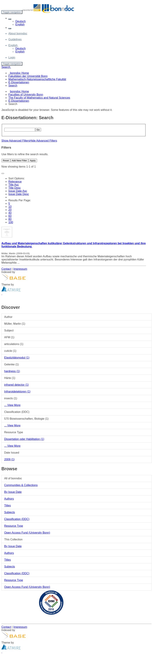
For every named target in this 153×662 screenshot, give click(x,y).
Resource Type (13, 525)
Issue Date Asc (17, 190)
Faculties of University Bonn (25, 94)
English (19, 24)
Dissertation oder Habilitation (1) (24, 439)
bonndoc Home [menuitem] (18, 73)
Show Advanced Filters (15, 140)
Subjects (9, 512)
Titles (7, 505)
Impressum (20, 268)
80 (10, 219)
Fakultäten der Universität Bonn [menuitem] (28, 76)
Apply (32, 160)
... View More (12, 405)
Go (38, 129)
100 (10, 222)
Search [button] (6, 67)
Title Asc (13, 184)
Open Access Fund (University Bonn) (27, 532)
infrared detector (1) (16, 384)
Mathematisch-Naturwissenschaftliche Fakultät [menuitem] (37, 79)
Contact (6, 268)
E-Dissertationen (18, 100)
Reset (6, 160)
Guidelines (15, 39)
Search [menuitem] (12, 85)
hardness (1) (12, 371)
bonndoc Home (19, 91)
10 (10, 206)
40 (10, 212)
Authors (9, 498)
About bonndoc (17, 33)
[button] (9, 19)
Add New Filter (19, 160)
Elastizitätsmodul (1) (16, 357)
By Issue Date (13, 491)
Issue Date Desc (18, 194)
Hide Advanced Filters (43, 140)
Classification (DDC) (16, 519)
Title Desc (14, 187)
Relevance (15, 181)
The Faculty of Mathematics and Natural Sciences (39, 97)
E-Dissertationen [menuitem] (18, 82)
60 (10, 216)
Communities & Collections (21, 485)
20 (10, 209)
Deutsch (20, 21)
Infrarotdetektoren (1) (17, 391)
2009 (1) (9, 459)
